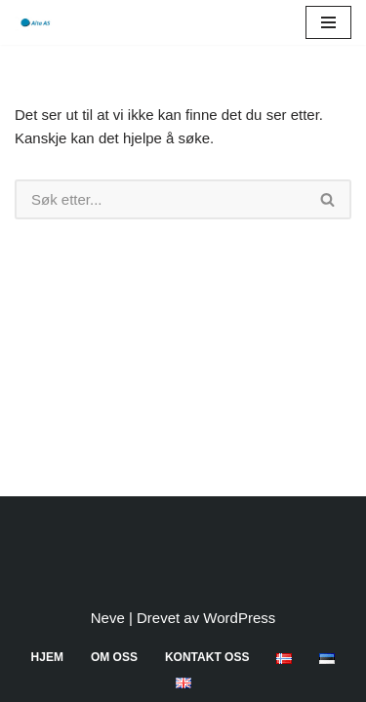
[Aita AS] (34, 22)
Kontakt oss (207, 657)
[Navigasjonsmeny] (328, 22)
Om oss (114, 657)
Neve (108, 617)
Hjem (47, 657)
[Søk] (160, 199)
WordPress (239, 617)
